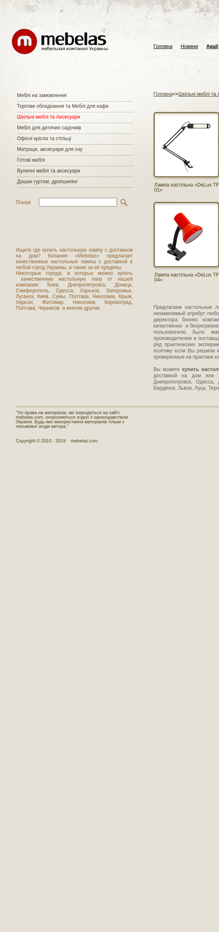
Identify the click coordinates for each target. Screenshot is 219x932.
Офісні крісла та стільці (44, 138)
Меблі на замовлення (41, 95)
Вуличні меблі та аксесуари (48, 171)
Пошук (23, 202)
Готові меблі (31, 160)
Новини (189, 46)
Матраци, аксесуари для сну (50, 149)
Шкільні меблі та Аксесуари (48, 117)
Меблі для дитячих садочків (49, 128)
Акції (212, 46)
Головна (163, 46)
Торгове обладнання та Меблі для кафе (63, 106)
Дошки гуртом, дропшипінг (47, 181)
